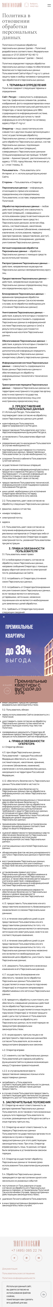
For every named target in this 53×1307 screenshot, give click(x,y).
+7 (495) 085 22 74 (26, 1250)
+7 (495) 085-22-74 (43, 5)
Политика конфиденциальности (18, 1278)
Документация (9, 1268)
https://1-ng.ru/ (33, 73)
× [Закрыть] (4, 617)
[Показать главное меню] (49, 5)
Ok (43, 1294)
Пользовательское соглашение (18, 1273)
